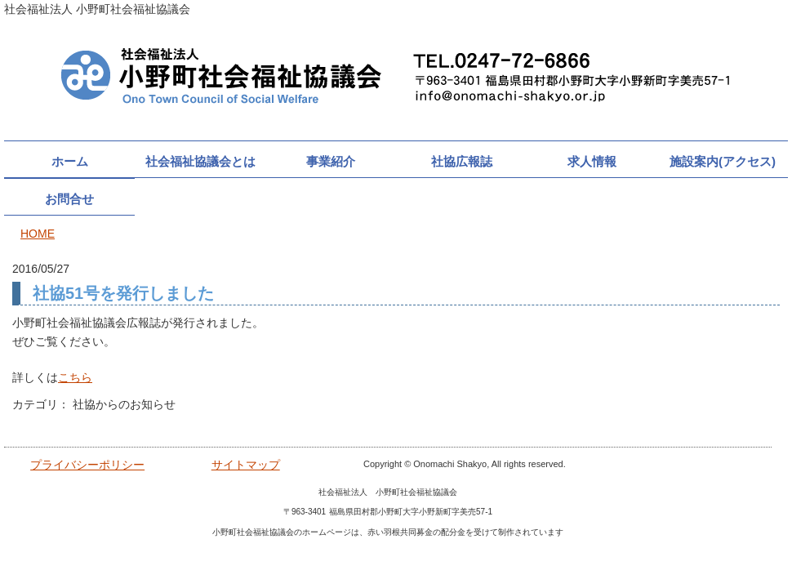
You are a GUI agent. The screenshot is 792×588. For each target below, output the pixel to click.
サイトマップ (245, 464)
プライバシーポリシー (87, 464)
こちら (75, 377)
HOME (37, 233)
